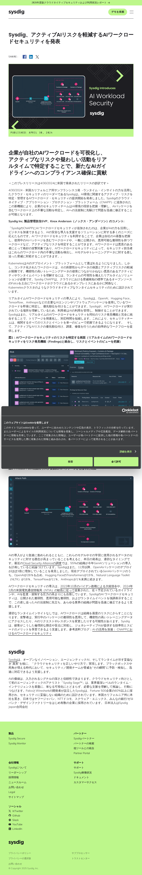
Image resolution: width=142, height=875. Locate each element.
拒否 (70, 461)
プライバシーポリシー (20, 853)
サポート (79, 767)
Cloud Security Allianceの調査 (42, 563)
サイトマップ (16, 797)
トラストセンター (81, 858)
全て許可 (116, 461)
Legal (12, 792)
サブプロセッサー (81, 853)
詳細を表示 (126, 451)
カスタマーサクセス (85, 782)
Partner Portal (82, 753)
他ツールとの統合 (84, 748)
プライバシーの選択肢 (20, 858)
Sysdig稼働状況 (83, 772)
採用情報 (14, 777)
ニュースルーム (17, 782)
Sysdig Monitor (17, 743)
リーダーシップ (17, 772)
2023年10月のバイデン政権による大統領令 (88, 586)
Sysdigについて (18, 767)
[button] (131, 11)
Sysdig (13, 659)
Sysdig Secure (17, 738)
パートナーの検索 (84, 743)
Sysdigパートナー (84, 738)
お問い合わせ (16, 787)
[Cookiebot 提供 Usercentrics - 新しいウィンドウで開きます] (124, 410)
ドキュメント (81, 777)
